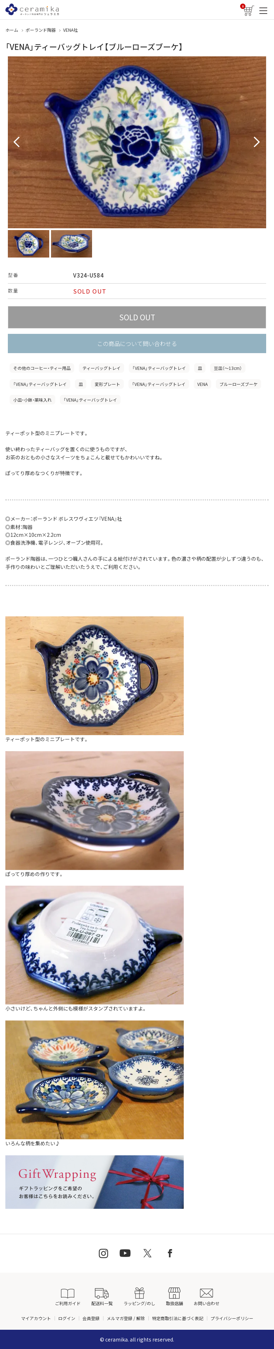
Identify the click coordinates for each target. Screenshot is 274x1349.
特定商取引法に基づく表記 (177, 1318)
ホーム (11, 30)
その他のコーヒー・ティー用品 (42, 368)
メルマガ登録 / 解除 (126, 1318)
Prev (17, 142)
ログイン (66, 1318)
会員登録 (91, 1318)
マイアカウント (36, 1318)
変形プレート (107, 384)
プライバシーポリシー (231, 1318)
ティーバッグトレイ (101, 368)
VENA (202, 384)
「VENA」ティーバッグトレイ (159, 368)
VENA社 (70, 30)
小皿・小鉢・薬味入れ (32, 400)
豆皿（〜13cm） (228, 368)
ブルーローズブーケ (238, 384)
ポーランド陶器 (41, 30)
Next (257, 142)
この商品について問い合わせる (137, 343)
